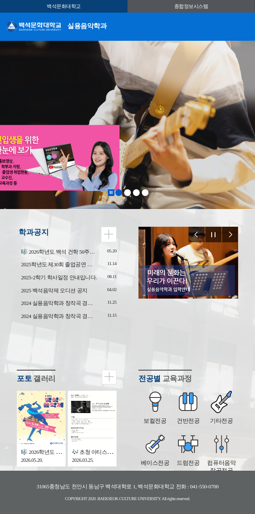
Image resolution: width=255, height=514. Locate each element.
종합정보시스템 (191, 6)
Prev (197, 234)
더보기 (109, 234)
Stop (111, 192)
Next (230, 234)
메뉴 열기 (242, 25)
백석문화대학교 (64, 6)
